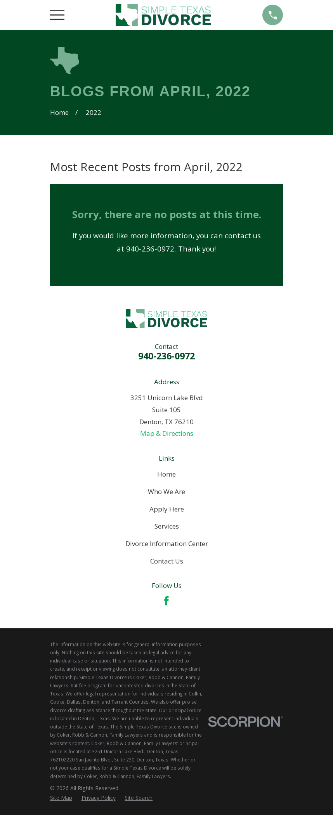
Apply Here (166, 509)
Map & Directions (166, 433)
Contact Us (166, 561)
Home (166, 474)
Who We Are (166, 491)
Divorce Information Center (166, 543)
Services (166, 526)
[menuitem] (61, 798)
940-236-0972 (166, 356)
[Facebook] (166, 600)
